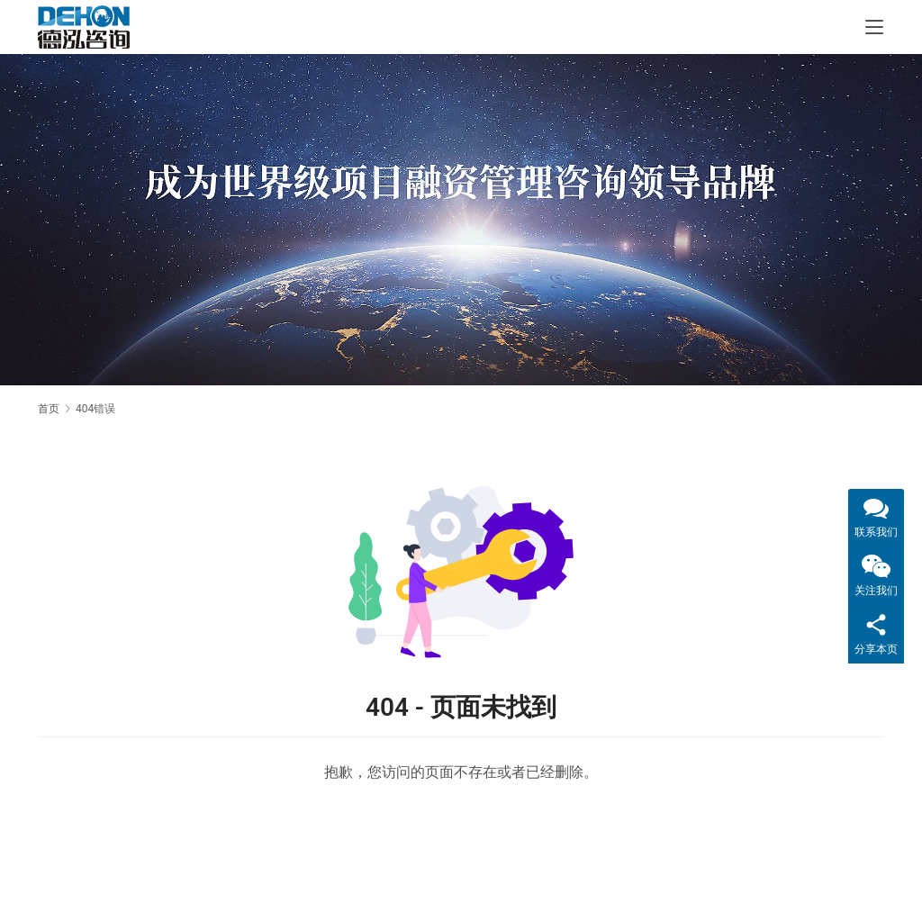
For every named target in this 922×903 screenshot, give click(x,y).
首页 (48, 408)
